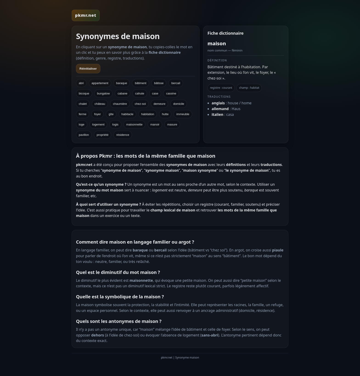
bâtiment (140, 83)
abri (81, 83)
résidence (122, 135)
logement (98, 124)
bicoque (84, 93)
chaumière (120, 103)
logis (115, 124)
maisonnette (134, 124)
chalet (83, 103)
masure (172, 124)
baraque (121, 83)
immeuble (182, 114)
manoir (155, 124)
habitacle (127, 114)
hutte (165, 114)
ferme (82, 114)
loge (81, 124)
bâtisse (158, 83)
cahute (139, 93)
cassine (171, 93)
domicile (178, 103)
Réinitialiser (88, 68)
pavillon (84, 135)
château (100, 103)
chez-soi (140, 103)
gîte (111, 114)
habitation (147, 114)
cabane (122, 93)
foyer (97, 114)
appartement (100, 83)
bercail (175, 83)
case (155, 93)
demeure (159, 103)
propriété (102, 135)
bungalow (103, 93)
